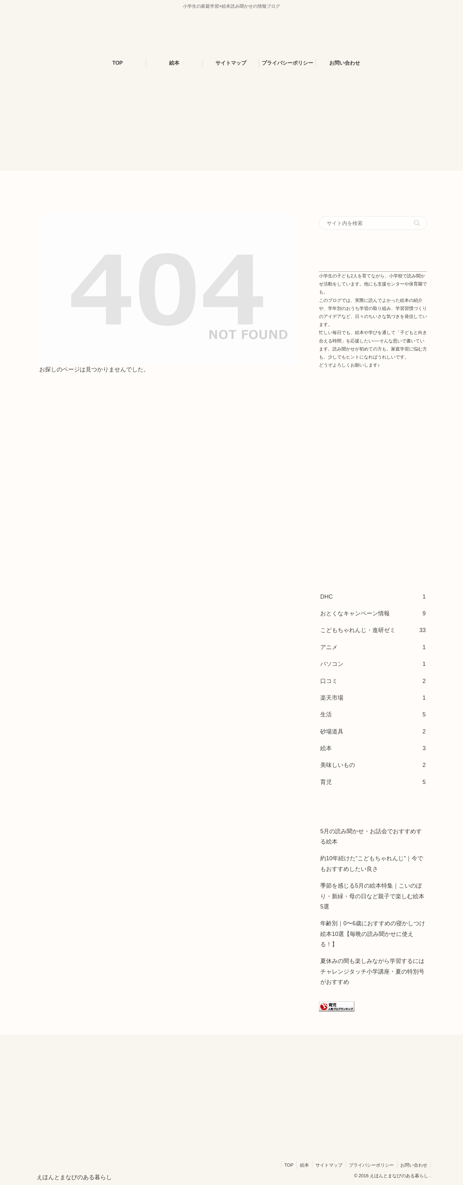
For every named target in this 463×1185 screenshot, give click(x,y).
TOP (287, 1165)
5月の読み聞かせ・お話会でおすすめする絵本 (371, 836)
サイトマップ (328, 1165)
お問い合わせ (413, 1165)
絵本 (303, 1165)
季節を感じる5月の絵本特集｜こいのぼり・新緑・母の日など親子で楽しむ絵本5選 (372, 896)
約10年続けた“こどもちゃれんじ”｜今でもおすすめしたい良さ (371, 863)
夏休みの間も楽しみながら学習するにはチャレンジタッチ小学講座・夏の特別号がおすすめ (372, 971)
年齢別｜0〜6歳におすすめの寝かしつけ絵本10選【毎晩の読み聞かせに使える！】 (372, 933)
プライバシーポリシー (371, 1165)
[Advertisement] (231, 126)
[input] (373, 223)
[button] (416, 223)
